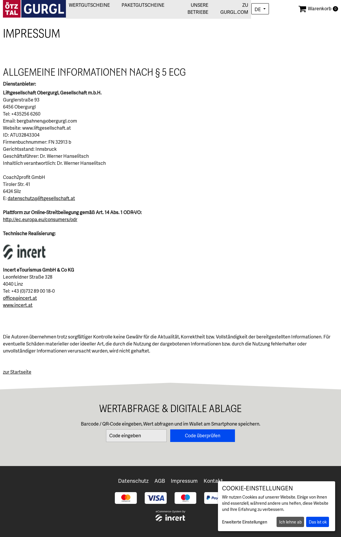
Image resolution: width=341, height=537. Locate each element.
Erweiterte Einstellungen (244, 522)
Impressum (184, 481)
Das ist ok (318, 522)
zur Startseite (17, 372)
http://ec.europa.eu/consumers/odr (40, 219)
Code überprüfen (202, 436)
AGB (159, 481)
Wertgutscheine (85, 5)
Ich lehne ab (290, 522)
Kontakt (213, 481)
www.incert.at (18, 305)
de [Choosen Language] (258, 9)
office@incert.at (20, 298)
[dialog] (276, 506)
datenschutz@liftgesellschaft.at (41, 198)
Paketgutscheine (139, 5)
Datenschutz (133, 481)
